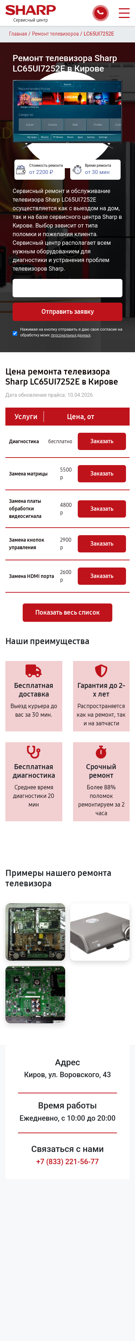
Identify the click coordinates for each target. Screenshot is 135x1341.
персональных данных (70, 335)
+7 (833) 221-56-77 (67, 1161)
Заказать (101, 441)
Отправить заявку (67, 312)
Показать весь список (67, 612)
